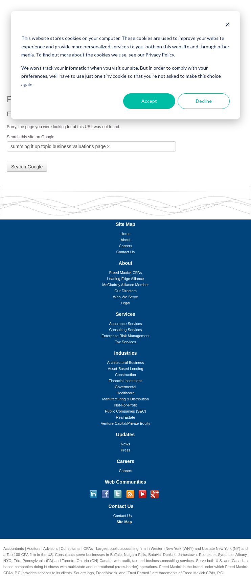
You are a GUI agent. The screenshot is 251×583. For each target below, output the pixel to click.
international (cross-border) (116, 567)
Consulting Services (125, 330)
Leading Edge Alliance (125, 279)
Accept (149, 101)
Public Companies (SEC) (125, 411)
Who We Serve (125, 297)
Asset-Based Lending (125, 369)
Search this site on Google (30, 137)
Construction (125, 375)
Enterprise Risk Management (125, 336)
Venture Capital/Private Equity (125, 423)
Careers (125, 246)
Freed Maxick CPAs (125, 273)
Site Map (124, 522)
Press (125, 450)
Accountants (13, 548)
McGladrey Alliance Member (125, 285)
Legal (125, 303)
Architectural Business (125, 362)
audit (126, 561)
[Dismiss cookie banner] (227, 25)
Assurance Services (125, 324)
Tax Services (125, 342)
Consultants (71, 548)
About (126, 240)
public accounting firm (128, 548)
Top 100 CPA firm (21, 555)
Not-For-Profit (125, 405)
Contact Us (125, 252)
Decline (204, 101)
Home (125, 234)
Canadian (240, 561)
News (125, 444)
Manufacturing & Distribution (125, 399)
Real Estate (125, 417)
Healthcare (125, 393)
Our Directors (125, 291)
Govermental (125, 387)
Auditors (33, 548)
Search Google (27, 166)
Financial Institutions (125, 381)
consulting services (178, 561)
